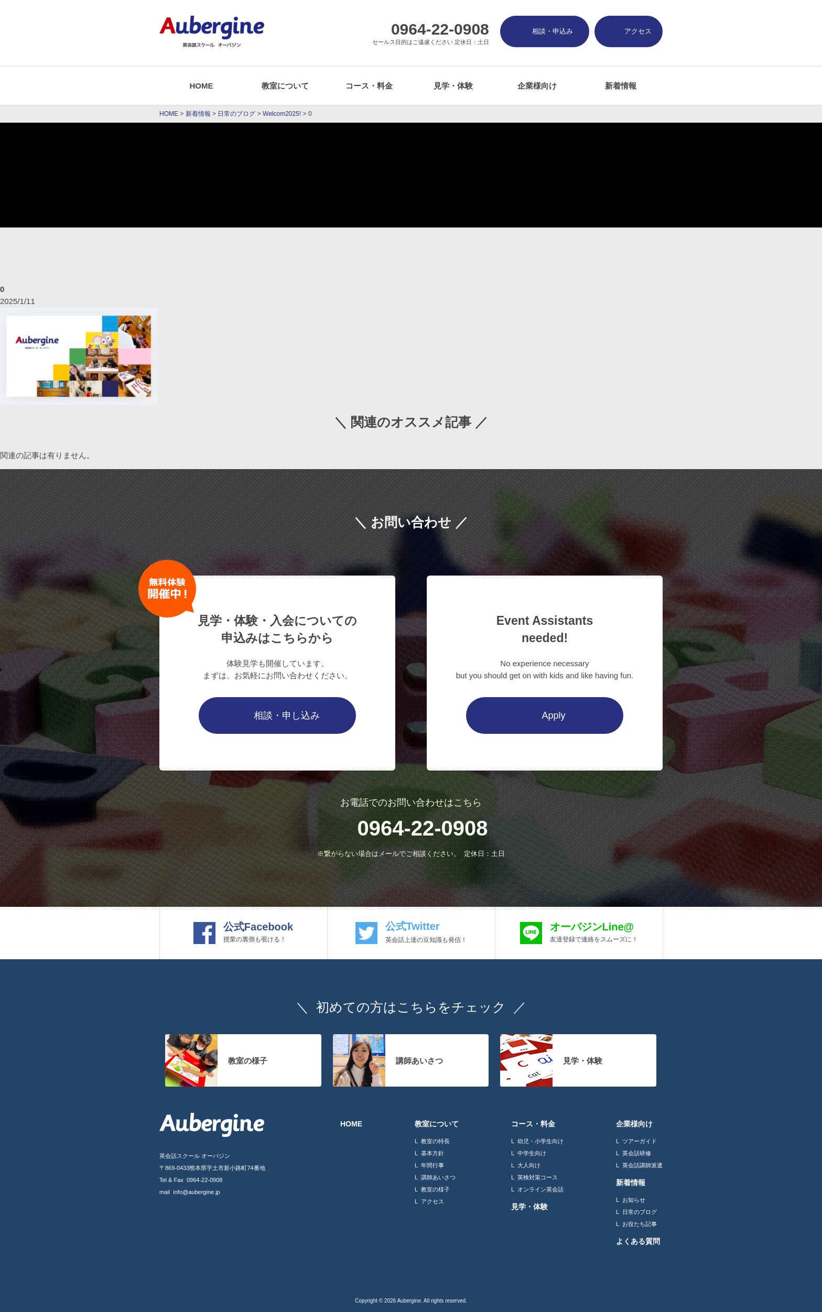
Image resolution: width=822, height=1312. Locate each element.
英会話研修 (636, 1153)
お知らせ (633, 1200)
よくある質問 (638, 1241)
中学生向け (531, 1153)
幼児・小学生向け (540, 1141)
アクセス (432, 1201)
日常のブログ (639, 1212)
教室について (285, 85)
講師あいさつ (438, 1177)
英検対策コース (537, 1177)
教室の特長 (435, 1141)
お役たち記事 (639, 1224)
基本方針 (432, 1153)
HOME (201, 85)
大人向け (528, 1165)
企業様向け (537, 85)
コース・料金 (369, 85)
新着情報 (620, 85)
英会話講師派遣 (642, 1165)
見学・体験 (453, 85)
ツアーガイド (639, 1141)
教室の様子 (435, 1189)
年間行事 (432, 1165)
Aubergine (409, 1301)
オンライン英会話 (540, 1189)
